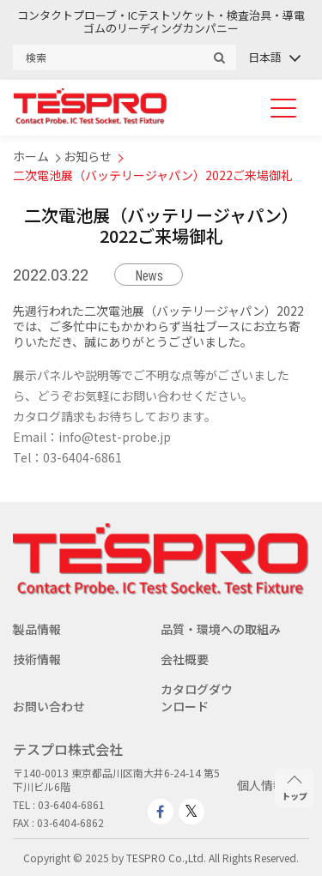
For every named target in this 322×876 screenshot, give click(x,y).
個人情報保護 (273, 785)
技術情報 (37, 659)
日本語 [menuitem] (265, 57)
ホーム (31, 156)
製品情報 (37, 628)
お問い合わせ (49, 706)
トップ (294, 788)
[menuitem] (273, 57)
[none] (273, 57)
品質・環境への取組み (221, 628)
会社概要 (185, 659)
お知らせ (88, 156)
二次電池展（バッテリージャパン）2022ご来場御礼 (153, 175)
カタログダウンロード (197, 697)
